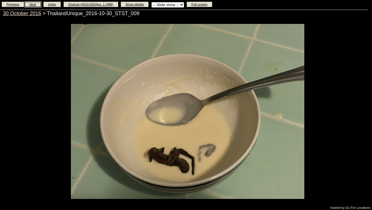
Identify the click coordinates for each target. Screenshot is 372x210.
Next (32, 4)
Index (52, 4)
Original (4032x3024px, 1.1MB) (90, 4)
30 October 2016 (22, 13)
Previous (12, 4)
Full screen (199, 4)
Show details (134, 4)
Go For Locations (358, 207)
